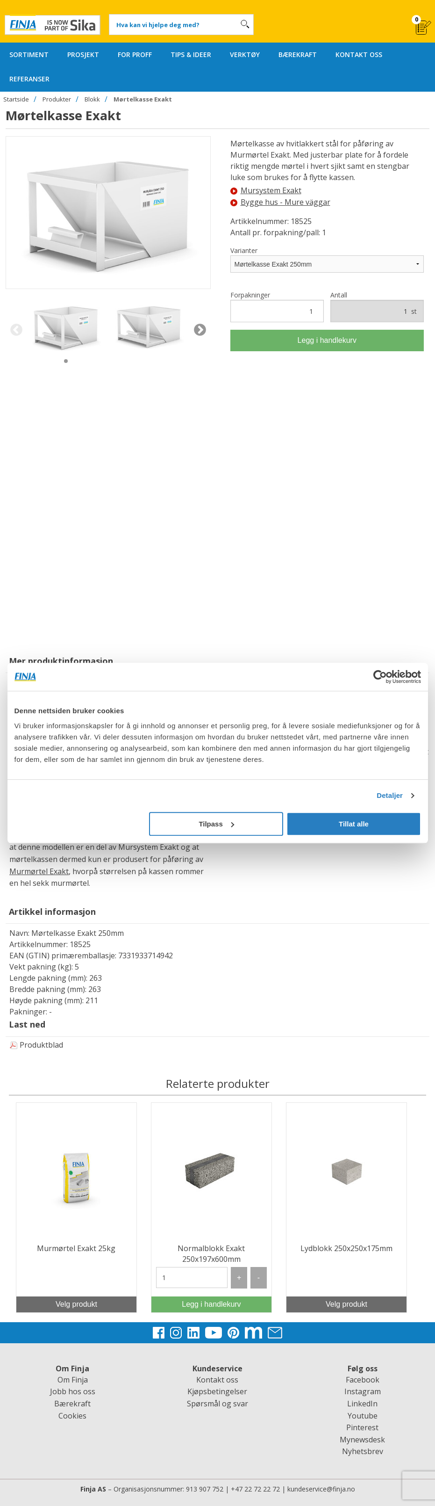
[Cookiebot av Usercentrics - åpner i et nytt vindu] (380, 677)
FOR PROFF (135, 54)
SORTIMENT (29, 54)
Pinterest (362, 1427)
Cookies (72, 1416)
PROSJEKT (83, 54)
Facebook (362, 1380)
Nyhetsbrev (362, 1451)
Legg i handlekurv (327, 340)
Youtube (363, 1416)
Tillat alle (354, 824)
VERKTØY (245, 54)
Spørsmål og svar (217, 1403)
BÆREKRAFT (297, 54)
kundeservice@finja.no (321, 1488)
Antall (377, 306)
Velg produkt (76, 1304)
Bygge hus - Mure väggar (280, 202)
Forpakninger (277, 306)
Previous (16, 330)
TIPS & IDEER (191, 54)
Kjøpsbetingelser (217, 1391)
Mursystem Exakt (265, 190)
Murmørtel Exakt (39, 871)
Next (200, 330)
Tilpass (216, 824)
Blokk (92, 99)
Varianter (243, 250)
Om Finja (72, 1380)
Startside (16, 99)
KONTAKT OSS (358, 54)
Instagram (362, 1391)
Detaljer (390, 795)
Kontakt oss (217, 1380)
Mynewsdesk (362, 1439)
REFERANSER (29, 78)
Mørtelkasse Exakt (143, 99)
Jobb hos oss (72, 1391)
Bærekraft (72, 1403)
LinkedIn (362, 1403)
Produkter (57, 99)
